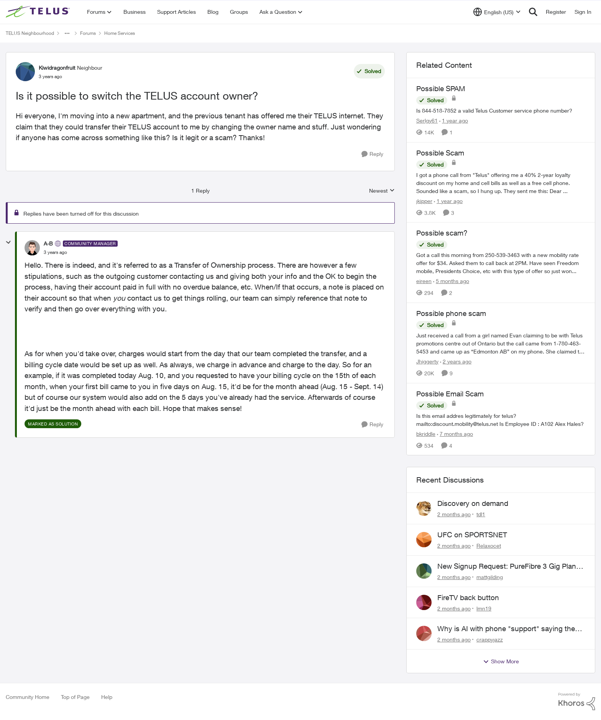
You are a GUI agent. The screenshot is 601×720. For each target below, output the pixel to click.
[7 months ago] (455, 433)
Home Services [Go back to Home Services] (119, 33)
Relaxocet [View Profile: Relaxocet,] (488, 545)
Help (106, 697)
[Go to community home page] (39, 12)
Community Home (27, 697)
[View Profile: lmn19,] (424, 602)
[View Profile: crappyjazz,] (424, 633)
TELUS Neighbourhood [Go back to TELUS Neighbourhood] (30, 33)
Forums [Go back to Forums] (88, 33)
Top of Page (75, 697)
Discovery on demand (472, 503)
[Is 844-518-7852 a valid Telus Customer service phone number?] (500, 110)
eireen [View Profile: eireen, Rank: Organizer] (424, 281)
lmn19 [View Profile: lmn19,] (483, 608)
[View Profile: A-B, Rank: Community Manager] (32, 247)
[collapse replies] (8, 242)
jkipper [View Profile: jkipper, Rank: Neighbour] (424, 200)
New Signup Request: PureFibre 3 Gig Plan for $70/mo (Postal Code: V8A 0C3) (506, 566)
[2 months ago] (454, 514)
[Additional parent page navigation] (67, 33)
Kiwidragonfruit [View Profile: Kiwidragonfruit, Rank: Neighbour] (57, 67)
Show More (501, 661)
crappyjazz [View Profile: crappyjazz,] (489, 639)
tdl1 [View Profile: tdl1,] (480, 514)
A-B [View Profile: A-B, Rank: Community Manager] (48, 243)
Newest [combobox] (382, 191)
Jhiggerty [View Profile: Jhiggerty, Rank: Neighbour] (427, 361)
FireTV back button (468, 597)
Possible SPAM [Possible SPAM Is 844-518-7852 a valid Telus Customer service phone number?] (440, 88)
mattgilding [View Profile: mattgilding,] (489, 577)
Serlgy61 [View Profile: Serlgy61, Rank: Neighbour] (427, 120)
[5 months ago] (451, 281)
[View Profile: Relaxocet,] (424, 539)
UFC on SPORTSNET (472, 534)
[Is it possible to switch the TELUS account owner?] (55, 252)
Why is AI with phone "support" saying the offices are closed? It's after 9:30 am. (506, 628)
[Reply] (372, 154)
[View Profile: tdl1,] (424, 508)
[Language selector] (497, 12)
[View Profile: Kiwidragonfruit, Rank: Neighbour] (25, 71)
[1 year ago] (453, 120)
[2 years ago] (455, 361)
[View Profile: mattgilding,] (424, 571)
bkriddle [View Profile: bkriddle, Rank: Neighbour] (425, 433)
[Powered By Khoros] (576, 701)
